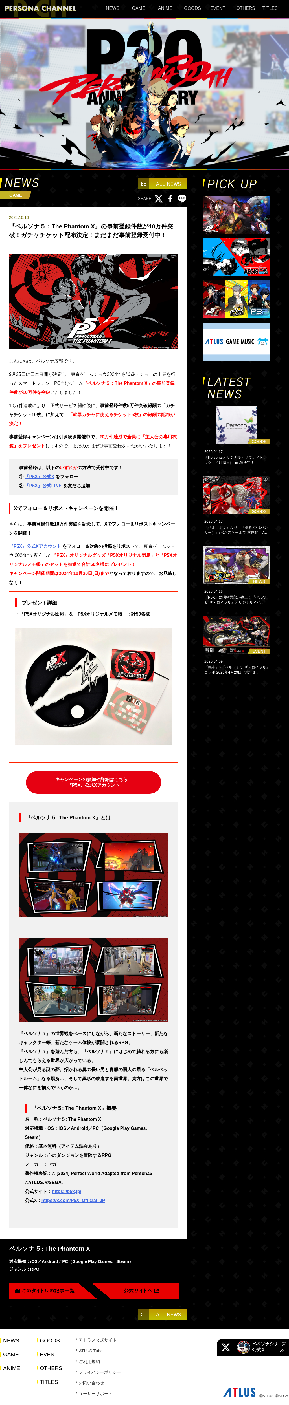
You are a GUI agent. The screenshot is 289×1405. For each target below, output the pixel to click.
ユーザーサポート (96, 1393)
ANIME (165, 8)
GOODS (192, 8)
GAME (138, 8)
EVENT (217, 8)
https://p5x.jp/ (66, 1191)
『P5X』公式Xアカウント (35, 546)
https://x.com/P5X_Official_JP (73, 1200)
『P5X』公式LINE (43, 485)
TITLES (270, 8)
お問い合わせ (91, 1382)
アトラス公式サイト (98, 1340)
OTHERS (245, 8)
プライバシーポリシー (100, 1372)
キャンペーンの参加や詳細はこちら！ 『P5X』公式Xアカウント (93, 782)
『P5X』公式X (39, 476)
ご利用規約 (89, 1361)
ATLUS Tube (91, 1350)
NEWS (112, 8)
